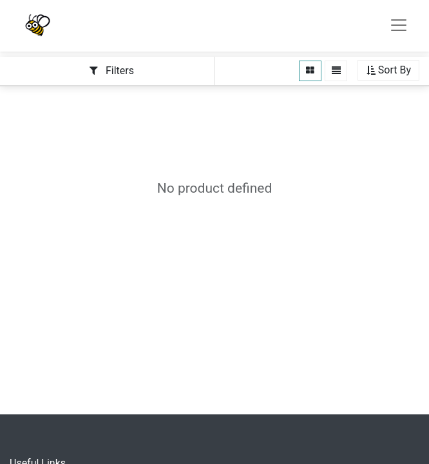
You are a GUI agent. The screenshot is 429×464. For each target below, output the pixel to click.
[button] (388, 70)
